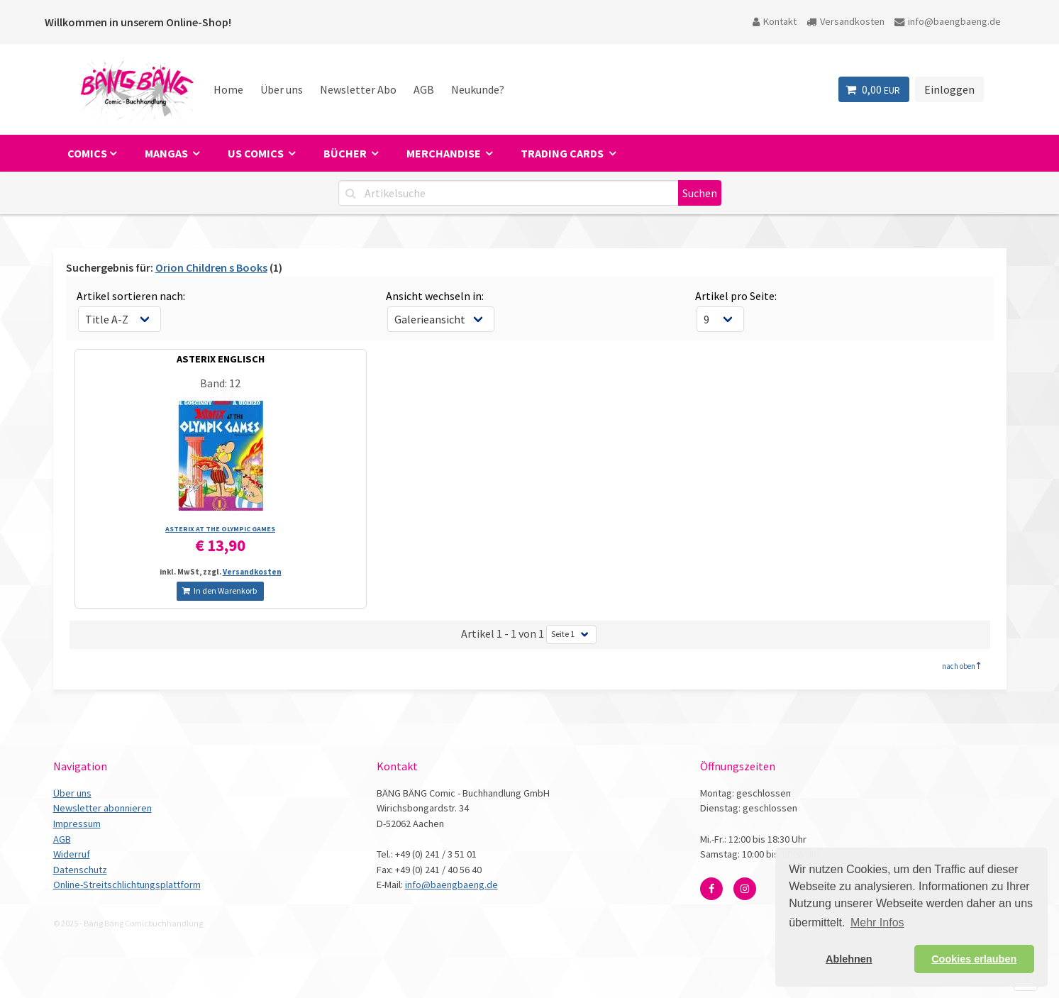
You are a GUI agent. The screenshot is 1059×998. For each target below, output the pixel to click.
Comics (87, 153)
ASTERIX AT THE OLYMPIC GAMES (220, 528)
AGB (424, 89)
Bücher (346, 153)
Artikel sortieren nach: (131, 296)
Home (228, 89)
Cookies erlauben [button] (973, 959)
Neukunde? (477, 89)
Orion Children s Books (211, 267)
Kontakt (775, 21)
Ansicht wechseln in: (435, 296)
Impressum (77, 823)
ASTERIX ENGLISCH (221, 359)
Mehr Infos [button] (877, 922)
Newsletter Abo (358, 89)
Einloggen (949, 89)
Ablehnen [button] (849, 959)
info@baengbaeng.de (947, 21)
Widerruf (71, 854)
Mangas (167, 153)
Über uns (281, 89)
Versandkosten (845, 21)
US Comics (257, 153)
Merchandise (444, 153)
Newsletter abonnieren (102, 808)
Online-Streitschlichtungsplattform (127, 884)
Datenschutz (80, 869)
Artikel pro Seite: (736, 296)
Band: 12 (220, 383)
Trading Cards (563, 153)
